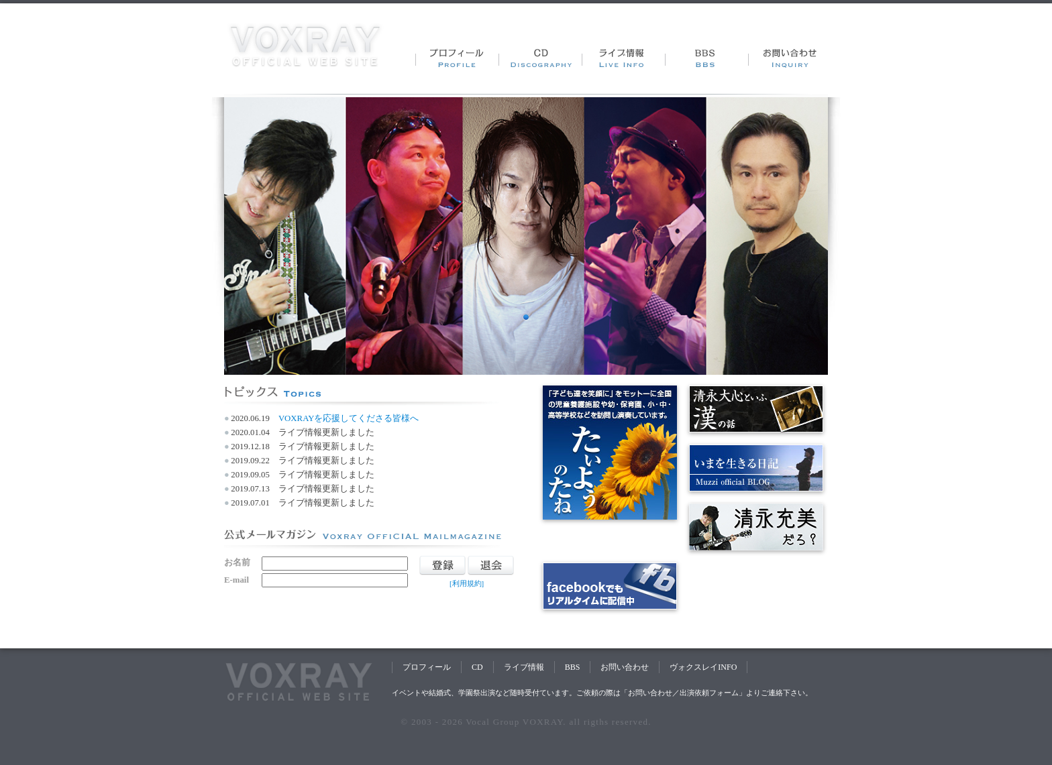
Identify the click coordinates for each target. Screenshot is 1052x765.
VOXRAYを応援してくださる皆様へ (348, 418)
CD (477, 667)
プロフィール (427, 667)
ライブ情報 (524, 667)
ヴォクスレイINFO (703, 667)
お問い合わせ (624, 667)
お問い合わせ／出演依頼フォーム (683, 693)
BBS (572, 667)
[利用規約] (467, 583)
